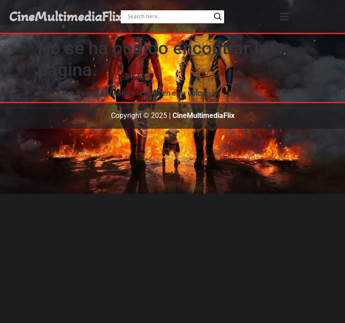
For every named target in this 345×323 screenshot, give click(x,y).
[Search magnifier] (218, 16)
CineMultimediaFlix (65, 16)
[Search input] (168, 16)
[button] (284, 16)
